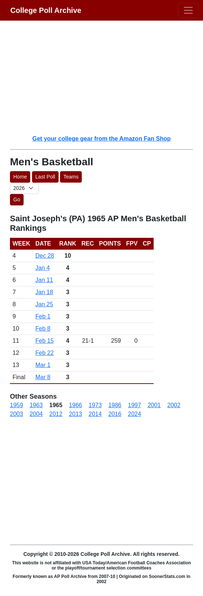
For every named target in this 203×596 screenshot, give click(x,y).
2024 (134, 414)
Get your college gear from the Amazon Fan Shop (101, 138)
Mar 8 (42, 377)
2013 (75, 414)
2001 (154, 405)
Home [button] (20, 177)
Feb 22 (44, 353)
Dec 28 (44, 256)
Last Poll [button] (45, 177)
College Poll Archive (45, 10)
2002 (174, 405)
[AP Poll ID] (24, 188)
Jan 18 (44, 292)
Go (16, 199)
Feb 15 (44, 341)
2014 (95, 414)
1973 (95, 405)
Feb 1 (42, 316)
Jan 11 (44, 280)
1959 (16, 405)
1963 (36, 405)
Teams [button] (70, 177)
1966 (75, 405)
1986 (115, 405)
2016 (115, 414)
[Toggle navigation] (188, 10)
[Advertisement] (106, 77)
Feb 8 (42, 328)
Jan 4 (42, 268)
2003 (16, 414)
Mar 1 (42, 365)
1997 (134, 405)
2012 (56, 414)
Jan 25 (44, 304)
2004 (36, 414)
